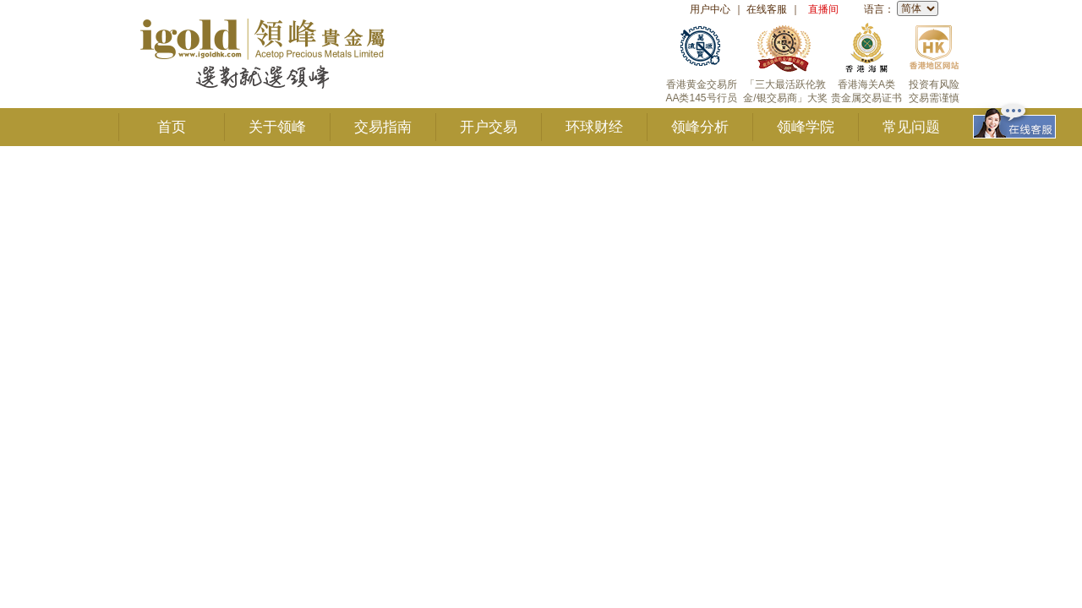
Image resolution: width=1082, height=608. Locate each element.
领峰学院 (805, 127)
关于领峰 (277, 127)
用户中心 (710, 9)
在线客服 (766, 9)
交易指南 (383, 127)
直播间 (823, 9)
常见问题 (911, 127)
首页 (171, 127)
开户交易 (488, 127)
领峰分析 (700, 127)
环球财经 (594, 127)
